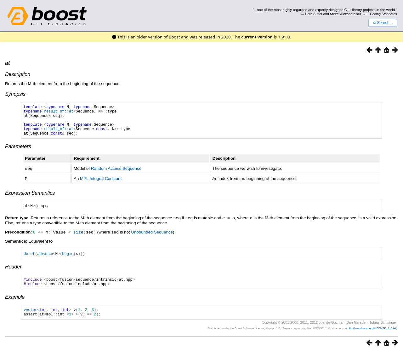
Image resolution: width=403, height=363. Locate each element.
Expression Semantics (30, 199)
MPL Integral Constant (101, 184)
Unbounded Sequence (152, 238)
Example (15, 306)
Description (17, 74)
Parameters (18, 153)
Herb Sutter (313, 14)
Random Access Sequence (116, 175)
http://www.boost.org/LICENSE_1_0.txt (372, 339)
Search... (383, 22)
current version (257, 37)
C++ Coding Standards (380, 14)
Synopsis (15, 94)
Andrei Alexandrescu (345, 14)
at (7, 63)
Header (13, 274)
